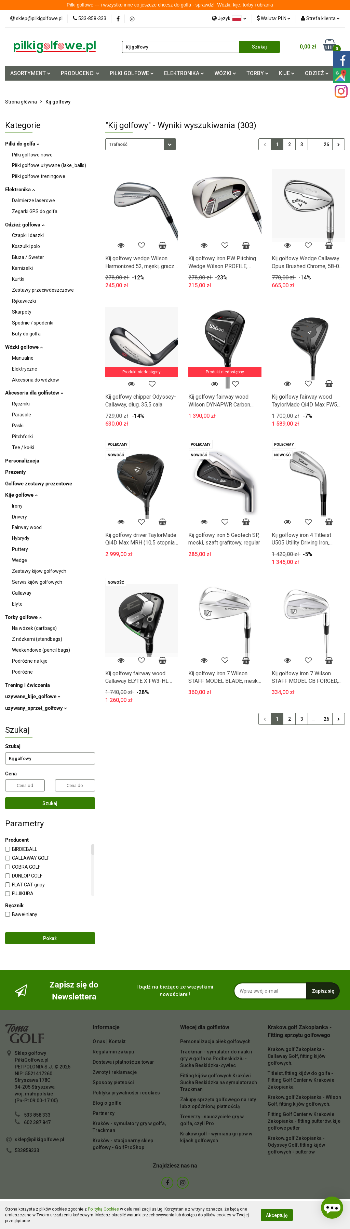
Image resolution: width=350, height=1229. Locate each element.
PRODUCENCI (80, 73)
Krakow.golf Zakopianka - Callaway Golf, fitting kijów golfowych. (296, 1056)
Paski (18, 425)
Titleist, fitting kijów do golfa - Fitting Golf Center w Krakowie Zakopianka (301, 1080)
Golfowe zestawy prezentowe (38, 484)
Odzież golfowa (24, 225)
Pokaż (50, 938)
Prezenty (15, 472)
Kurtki (18, 279)
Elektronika (20, 190)
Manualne (22, 358)
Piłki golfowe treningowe (38, 176)
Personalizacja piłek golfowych (215, 1041)
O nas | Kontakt (109, 1041)
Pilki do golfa (22, 144)
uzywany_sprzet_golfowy (36, 708)
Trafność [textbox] (118, 144)
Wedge (19, 560)
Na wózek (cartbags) (34, 628)
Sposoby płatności (113, 1082)
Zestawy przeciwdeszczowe (43, 290)
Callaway (21, 593)
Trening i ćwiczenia (27, 685)
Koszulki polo (26, 246)
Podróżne (22, 672)
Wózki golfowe (24, 347)
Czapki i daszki (28, 235)
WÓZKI (225, 73)
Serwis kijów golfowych (37, 582)
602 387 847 (37, 1122)
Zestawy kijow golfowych (39, 571)
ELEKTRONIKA (184, 73)
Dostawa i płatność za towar (123, 1062)
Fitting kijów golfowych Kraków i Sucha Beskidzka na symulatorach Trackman (218, 1082)
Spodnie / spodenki (32, 323)
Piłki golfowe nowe (32, 154)
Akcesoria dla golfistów (34, 393)
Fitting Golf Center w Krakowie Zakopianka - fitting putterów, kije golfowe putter (304, 1121)
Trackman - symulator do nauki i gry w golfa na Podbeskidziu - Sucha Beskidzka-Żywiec (216, 1058)
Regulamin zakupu (113, 1051)
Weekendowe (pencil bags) (41, 650)
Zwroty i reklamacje (115, 1072)
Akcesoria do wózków (35, 380)
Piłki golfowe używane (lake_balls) (49, 165)
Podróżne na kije (30, 661)
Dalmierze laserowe (33, 200)
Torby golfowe (23, 617)
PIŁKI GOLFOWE (132, 73)
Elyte (17, 604)
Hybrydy (20, 538)
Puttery (20, 549)
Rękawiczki (24, 301)
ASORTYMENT (30, 73)
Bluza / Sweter (28, 257)
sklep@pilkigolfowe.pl (39, 1139)
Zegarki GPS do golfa (34, 211)
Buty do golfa (26, 333)
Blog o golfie (107, 1103)
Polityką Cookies (103, 1209)
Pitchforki (22, 436)
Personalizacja (22, 461)
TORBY (257, 73)
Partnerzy (104, 1113)
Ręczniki (21, 403)
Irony (17, 506)
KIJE (287, 73)
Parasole (21, 414)
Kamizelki (22, 268)
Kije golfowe (21, 495)
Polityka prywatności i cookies (126, 1092)
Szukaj (49, 803)
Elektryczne (24, 369)
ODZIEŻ (317, 73)
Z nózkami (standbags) (37, 639)
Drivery (19, 517)
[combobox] (140, 144)
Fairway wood (27, 527)
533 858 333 (37, 1115)
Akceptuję (277, 1215)
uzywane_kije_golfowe (32, 696)
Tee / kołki (23, 447)
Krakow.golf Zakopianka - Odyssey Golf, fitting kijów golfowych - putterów (296, 1145)
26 (326, 144)
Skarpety (21, 312)
